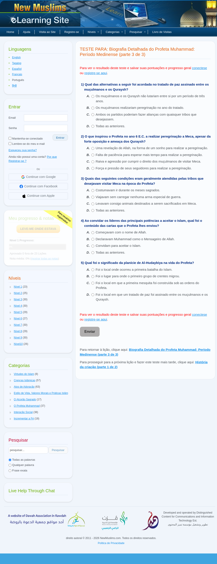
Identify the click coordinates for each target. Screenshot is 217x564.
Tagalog (16, 63)
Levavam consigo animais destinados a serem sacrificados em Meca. (146, 203)
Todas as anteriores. (110, 126)
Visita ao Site (47, 32)
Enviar (89, 331)
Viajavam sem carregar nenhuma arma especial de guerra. (138, 197)
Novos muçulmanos (40, 15)
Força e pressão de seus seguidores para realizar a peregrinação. (144, 168)
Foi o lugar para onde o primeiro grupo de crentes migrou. (138, 276)
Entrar (60, 137)
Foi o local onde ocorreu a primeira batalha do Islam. (134, 269)
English (16, 57)
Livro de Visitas (162, 32)
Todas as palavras (22, 459)
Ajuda (26, 32)
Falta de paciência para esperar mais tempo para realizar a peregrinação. (149, 155)
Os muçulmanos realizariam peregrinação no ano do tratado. (140, 107)
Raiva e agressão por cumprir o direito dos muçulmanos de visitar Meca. (148, 161)
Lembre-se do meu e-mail (27, 143)
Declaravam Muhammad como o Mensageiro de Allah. (135, 239)
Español (16, 68)
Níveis (93, 32)
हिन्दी (14, 85)
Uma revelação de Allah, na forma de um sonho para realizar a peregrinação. (152, 148)
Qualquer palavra (21, 465)
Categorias (114, 32)
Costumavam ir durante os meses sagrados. (128, 190)
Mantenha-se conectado (26, 138)
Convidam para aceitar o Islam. (118, 245)
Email (12, 117)
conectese (199, 68)
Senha (13, 128)
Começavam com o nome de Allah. (121, 232)
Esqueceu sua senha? (23, 150)
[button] (10, 287)
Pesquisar (138, 32)
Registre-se (71, 32)
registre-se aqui (95, 73)
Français (17, 74)
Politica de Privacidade (111, 543)
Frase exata (18, 470)
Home (10, 32)
